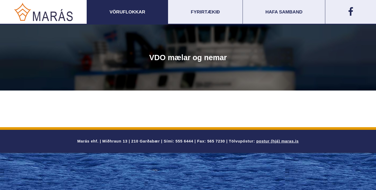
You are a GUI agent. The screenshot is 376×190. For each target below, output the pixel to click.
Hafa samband (284, 12)
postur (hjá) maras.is (277, 141)
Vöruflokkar (127, 12)
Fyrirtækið (205, 12)
